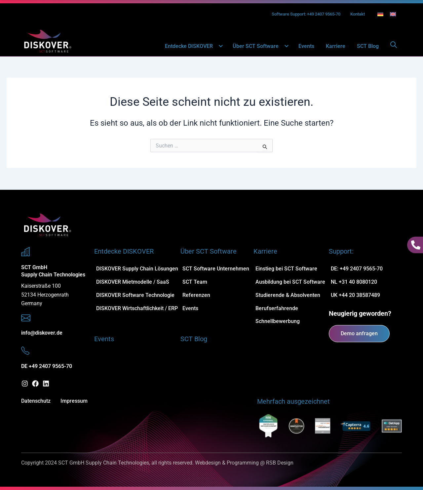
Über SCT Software (260, 46)
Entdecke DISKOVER (193, 46)
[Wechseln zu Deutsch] (380, 14)
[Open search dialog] (393, 46)
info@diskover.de (41, 333)
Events (306, 46)
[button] (217, 46)
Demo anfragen (359, 333)
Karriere (335, 46)
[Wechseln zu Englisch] (393, 14)
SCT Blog (368, 46)
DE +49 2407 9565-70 (46, 366)
